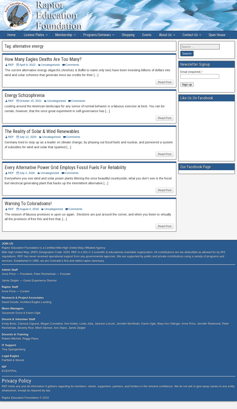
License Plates (34, 35)
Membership (63, 35)
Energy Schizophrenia (25, 95)
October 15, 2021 (30, 100)
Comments (72, 64)
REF (11, 64)
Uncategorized (50, 64)
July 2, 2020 (27, 173)
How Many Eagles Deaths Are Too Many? (43, 59)
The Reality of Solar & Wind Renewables (42, 131)
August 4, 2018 (29, 209)
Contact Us (190, 35)
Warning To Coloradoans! (28, 203)
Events (146, 35)
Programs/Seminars (97, 35)
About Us (165, 35)
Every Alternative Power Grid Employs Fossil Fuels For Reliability (65, 167)
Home (11, 35)
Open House (217, 35)
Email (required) (191, 71)
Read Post (164, 82)
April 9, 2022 (28, 64)
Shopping (128, 35)
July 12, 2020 (28, 137)
